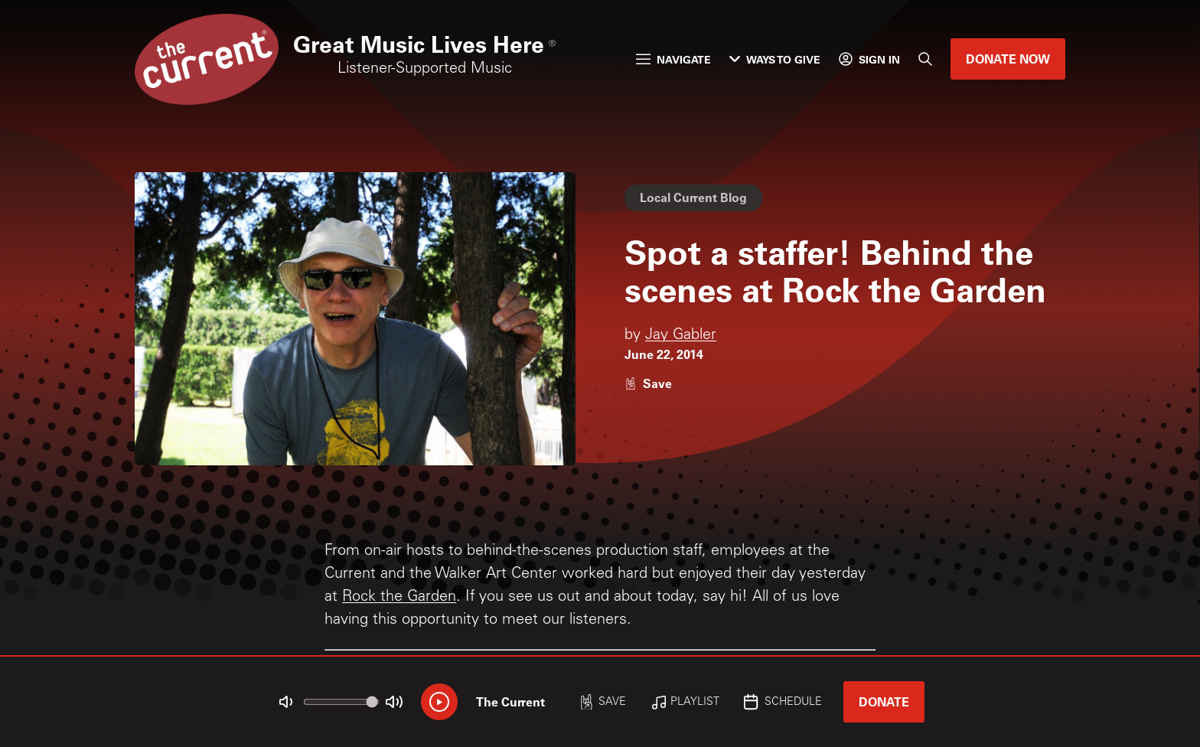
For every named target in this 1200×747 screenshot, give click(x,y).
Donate (884, 701)
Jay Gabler (680, 336)
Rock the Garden (399, 597)
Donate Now (1008, 59)
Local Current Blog (693, 197)
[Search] (925, 59)
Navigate (673, 59)
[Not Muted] (286, 702)
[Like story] (648, 383)
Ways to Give (774, 59)
